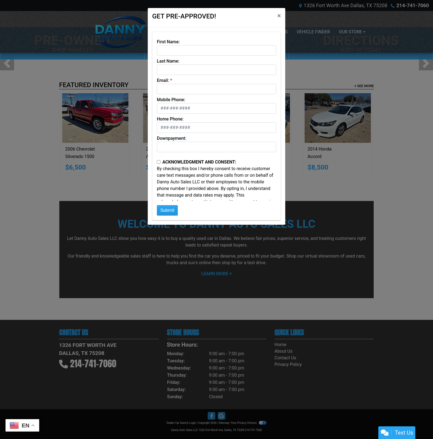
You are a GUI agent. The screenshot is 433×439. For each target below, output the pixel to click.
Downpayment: (171, 138)
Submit (167, 210)
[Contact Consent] (158, 162)
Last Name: (168, 61)
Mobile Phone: (171, 99)
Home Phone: (170, 119)
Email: (163, 80)
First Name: (168, 41)
